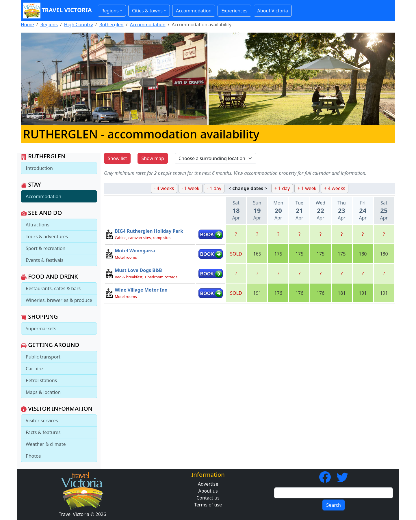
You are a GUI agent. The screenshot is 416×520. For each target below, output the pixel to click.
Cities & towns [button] (147, 10)
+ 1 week (307, 188)
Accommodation (193, 10)
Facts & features (43, 432)
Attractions (37, 224)
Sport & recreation (45, 248)
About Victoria (272, 10)
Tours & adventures (47, 236)
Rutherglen (111, 24)
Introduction (39, 168)
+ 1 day (282, 188)
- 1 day (214, 188)
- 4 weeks (164, 188)
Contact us (208, 498)
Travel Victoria (57, 10)
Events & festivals (44, 260)
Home (27, 24)
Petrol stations (41, 380)
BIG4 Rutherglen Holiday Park (149, 231)
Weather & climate (46, 444)
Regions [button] (110, 10)
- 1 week (191, 188)
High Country (78, 24)
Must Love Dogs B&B (138, 270)
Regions (48, 24)
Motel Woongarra (135, 250)
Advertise (208, 484)
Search (333, 505)
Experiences (234, 10)
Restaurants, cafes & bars (53, 288)
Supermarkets (41, 328)
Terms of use (208, 505)
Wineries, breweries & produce (59, 300)
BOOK (207, 234)
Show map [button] (152, 158)
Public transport (43, 357)
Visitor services (42, 420)
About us (208, 491)
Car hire (34, 368)
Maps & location (43, 392)
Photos (33, 456)
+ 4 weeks (334, 188)
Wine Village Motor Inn (141, 290)
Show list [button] (117, 158)
